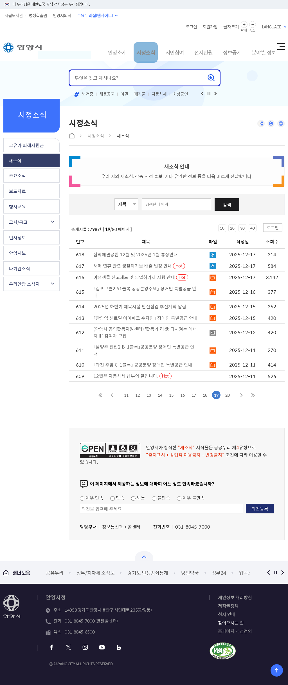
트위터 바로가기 (68, 647)
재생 (209, 93)
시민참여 (159, 47)
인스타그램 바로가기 (84, 647)
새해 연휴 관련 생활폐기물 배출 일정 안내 (133, 265)
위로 (280, 669)
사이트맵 (281, 47)
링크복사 (270, 124)
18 (205, 395)
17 (194, 395)
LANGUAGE (271, 27)
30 (242, 228)
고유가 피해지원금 (26, 145)
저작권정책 (228, 605)
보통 (138, 497)
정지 (275, 572)
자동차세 (159, 94)
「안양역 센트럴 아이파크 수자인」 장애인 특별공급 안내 (145, 318)
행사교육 (17, 206)
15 (171, 395)
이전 (268, 572)
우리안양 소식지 (24, 283)
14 (160, 395)
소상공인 (180, 94)
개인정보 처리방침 (235, 597)
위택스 (245, 572)
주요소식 (17, 175)
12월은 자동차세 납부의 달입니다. (126, 375)
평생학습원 (38, 15)
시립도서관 (13, 15)
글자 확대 (244, 24)
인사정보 (17, 237)
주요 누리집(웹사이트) (95, 15)
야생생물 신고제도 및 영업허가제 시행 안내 (134, 277)
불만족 (161, 497)
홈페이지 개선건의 (235, 631)
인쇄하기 (280, 124)
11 (126, 395)
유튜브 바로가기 (99, 647)
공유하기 (259, 124)
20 (232, 228)
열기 (144, 556)
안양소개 (97, 47)
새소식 (15, 160)
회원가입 (210, 27)
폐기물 (140, 94)
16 (182, 395)
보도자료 (17, 191)
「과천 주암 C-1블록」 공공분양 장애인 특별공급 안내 (142, 364)
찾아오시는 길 (231, 622)
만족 (117, 497)
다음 (282, 572)
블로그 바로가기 (114, 647)
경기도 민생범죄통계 (147, 572)
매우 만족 (92, 497)
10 (222, 228)
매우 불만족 (191, 497)
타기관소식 (19, 268)
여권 (124, 94)
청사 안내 (226, 614)
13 (149, 395)
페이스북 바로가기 (53, 647)
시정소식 (128, 47)
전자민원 (190, 47)
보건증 (87, 94)
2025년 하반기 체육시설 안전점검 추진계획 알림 (139, 306)
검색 (227, 204)
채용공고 (107, 94)
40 (252, 228)
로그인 (191, 27)
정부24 (219, 572)
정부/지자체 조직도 (95, 572)
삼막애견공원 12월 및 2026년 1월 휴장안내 (135, 254)
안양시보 (17, 253)
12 (137, 395)
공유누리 (55, 572)
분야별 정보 (255, 47)
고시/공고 (18, 222)
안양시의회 (62, 15)
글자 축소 (253, 24)
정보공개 (221, 47)
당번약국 (190, 572)
